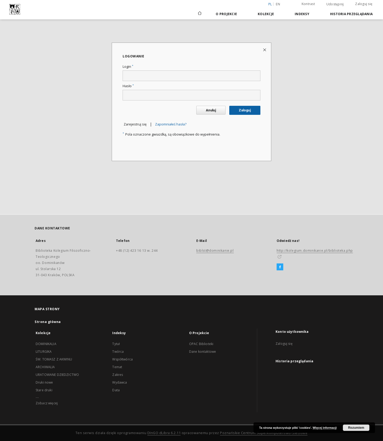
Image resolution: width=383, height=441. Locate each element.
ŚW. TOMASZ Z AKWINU (54, 359)
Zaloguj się (363, 4)
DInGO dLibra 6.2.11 (164, 433)
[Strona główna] (199, 14)
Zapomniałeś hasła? (170, 124)
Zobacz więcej (47, 403)
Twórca (118, 351)
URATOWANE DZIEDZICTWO (57, 374)
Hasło (128, 86)
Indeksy (302, 14)
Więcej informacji (325, 427)
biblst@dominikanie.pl (215, 250)
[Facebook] (280, 267)
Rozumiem (356, 428)
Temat (117, 367)
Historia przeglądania (351, 14)
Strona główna (48, 322)
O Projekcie (226, 14)
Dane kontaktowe (202, 351)
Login (128, 66)
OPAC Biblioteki (201, 344)
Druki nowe (44, 382)
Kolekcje (266, 14)
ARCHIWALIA (45, 367)
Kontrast (308, 4)
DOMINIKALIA (46, 344)
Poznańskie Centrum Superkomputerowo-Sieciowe (263, 433)
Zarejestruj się (135, 124)
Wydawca (119, 382)
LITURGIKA (44, 351)
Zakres (117, 374)
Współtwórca (122, 359)
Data (116, 390)
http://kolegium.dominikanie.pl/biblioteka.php (315, 250)
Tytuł (116, 344)
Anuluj (211, 110)
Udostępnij (335, 4)
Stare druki (44, 390)
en (278, 4)
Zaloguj (245, 110)
